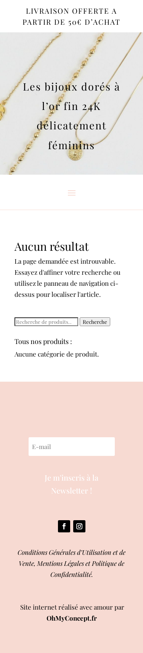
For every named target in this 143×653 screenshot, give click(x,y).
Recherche (95, 322)
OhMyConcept (68, 618)
